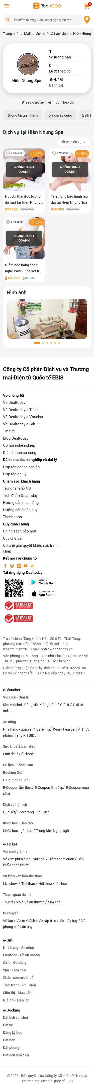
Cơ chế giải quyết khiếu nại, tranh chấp (30, 548)
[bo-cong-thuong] (18, 605)
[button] (37, 343)
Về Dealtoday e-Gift (19, 424)
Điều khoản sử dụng (19, 452)
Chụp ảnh (49, 705)
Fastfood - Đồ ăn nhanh (21, 955)
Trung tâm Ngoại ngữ (52, 831)
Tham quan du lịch (17, 895)
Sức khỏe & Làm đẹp (19, 746)
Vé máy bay (69, 921)
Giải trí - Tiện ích (16, 1000)
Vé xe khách (26, 921)
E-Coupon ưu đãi (16, 780)
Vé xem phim (13, 859)
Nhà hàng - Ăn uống (18, 948)
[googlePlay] (44, 582)
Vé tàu (8, 921)
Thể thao (28, 884)
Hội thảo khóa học (53, 884)
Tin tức (9, 431)
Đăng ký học (12, 1033)
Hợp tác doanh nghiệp (21, 467)
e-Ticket (10, 844)
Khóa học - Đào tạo (18, 823)
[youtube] (26, 566)
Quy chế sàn (13, 538)
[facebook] (6, 566)
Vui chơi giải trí (15, 851)
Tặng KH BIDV (26, 735)
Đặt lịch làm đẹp (16, 1055)
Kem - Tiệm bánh (66, 729)
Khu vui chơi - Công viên (21, 705)
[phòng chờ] (47, 319)
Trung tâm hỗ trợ (17, 488)
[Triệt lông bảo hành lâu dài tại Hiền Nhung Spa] (70, 180)
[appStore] (44, 593)
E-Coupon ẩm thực (17, 788)
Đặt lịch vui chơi (15, 1018)
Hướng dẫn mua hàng (21, 502)
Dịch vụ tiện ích (15, 805)
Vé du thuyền (34, 902)
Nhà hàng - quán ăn (18, 729)
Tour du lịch (12, 902)
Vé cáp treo (48, 921)
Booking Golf (13, 772)
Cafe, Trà (43, 729)
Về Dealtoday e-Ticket (21, 410)
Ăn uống (9, 722)
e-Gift (8, 940)
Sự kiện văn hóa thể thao (22, 876)
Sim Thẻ (54, 902)
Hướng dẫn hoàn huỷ (20, 510)
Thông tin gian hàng (22, 115)
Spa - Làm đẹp (14, 970)
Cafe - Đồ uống (14, 963)
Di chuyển (11, 913)
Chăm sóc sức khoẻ (18, 978)
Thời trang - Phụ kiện (34, 812)
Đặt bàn (9, 1040)
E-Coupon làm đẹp (49, 788)
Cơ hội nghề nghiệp (19, 445)
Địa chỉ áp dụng (60, 115)
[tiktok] (32, 566)
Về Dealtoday (14, 402)
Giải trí (65, 705)
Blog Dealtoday (15, 438)
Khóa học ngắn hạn (18, 831)
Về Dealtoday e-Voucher (23, 417)
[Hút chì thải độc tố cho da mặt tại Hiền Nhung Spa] (24, 180)
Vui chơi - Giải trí (16, 697)
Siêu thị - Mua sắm (17, 993)
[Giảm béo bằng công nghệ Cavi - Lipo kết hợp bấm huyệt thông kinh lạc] (24, 249)
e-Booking (11, 1010)
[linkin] (19, 566)
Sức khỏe (26, 754)
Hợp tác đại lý (14, 474)
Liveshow (11, 884)
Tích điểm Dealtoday (20, 495)
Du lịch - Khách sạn (18, 765)
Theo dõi (67, 102)
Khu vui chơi (36, 859)
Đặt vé (8, 1025)
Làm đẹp (10, 754)
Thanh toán (12, 517)
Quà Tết (9, 812)
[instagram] (12, 566)
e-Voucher (11, 690)
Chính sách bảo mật (19, 531)
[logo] (47, 5)
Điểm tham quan (62, 859)
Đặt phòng (11, 1048)
